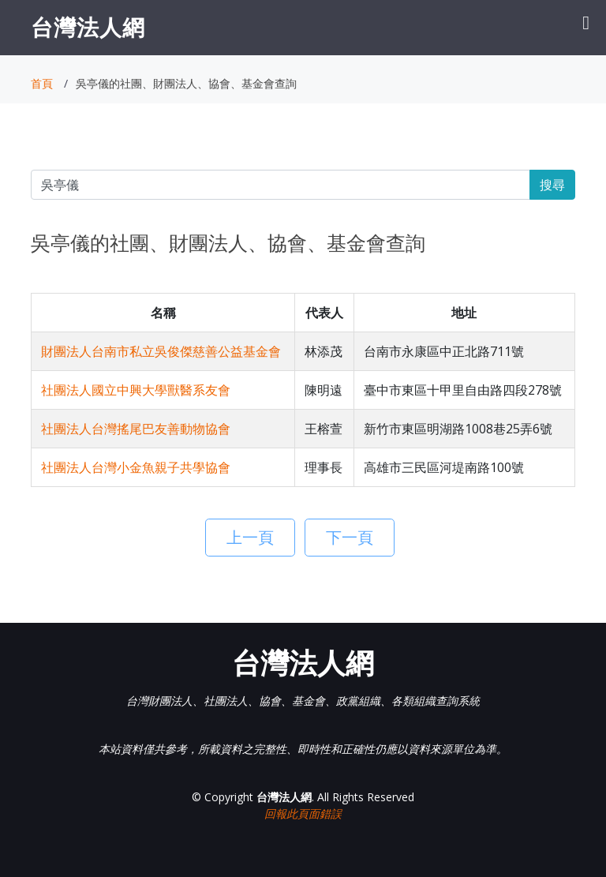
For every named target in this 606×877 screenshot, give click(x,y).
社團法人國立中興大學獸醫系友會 (135, 390)
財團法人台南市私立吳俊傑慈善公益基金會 (161, 351)
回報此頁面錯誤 (303, 813)
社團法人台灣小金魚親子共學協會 (135, 467)
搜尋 (552, 184)
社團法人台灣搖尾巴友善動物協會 (135, 428)
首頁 (42, 83)
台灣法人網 (88, 27)
